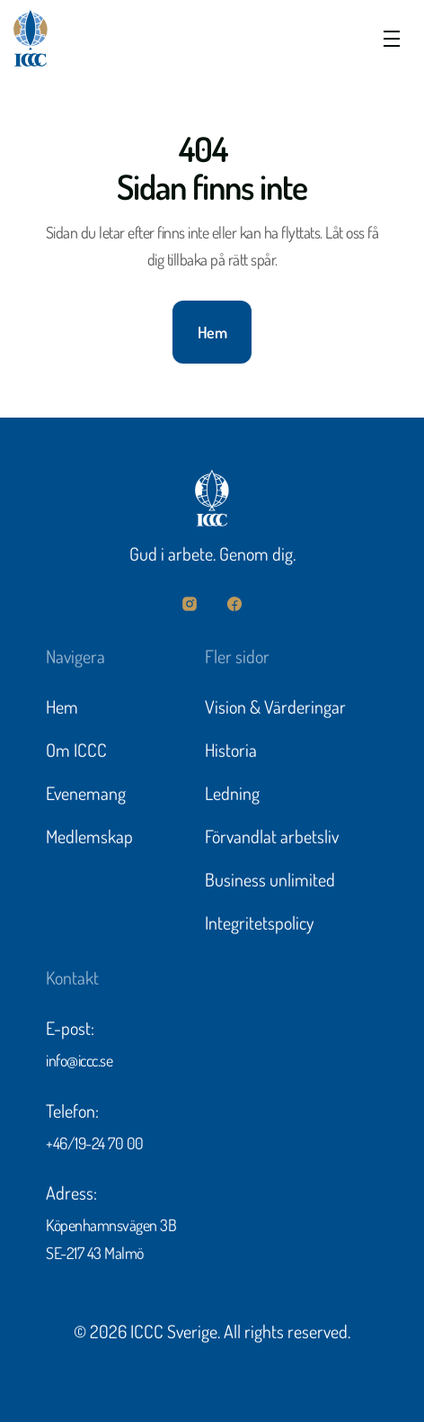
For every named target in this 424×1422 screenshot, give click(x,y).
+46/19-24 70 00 (95, 1146)
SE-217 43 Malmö (95, 1255)
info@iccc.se (79, 1063)
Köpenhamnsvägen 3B (111, 1228)
